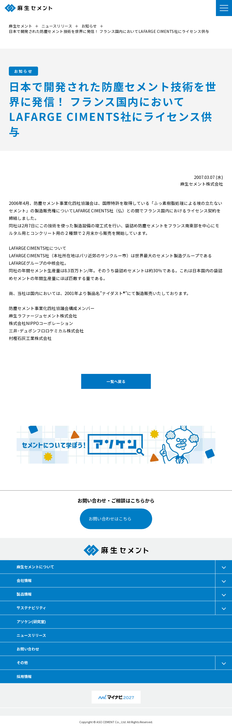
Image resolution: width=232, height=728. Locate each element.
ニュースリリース (31, 635)
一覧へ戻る (116, 381)
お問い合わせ (28, 649)
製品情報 (24, 594)
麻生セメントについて (35, 566)
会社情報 (24, 580)
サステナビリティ (31, 608)
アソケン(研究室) (31, 621)
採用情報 (24, 676)
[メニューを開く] (224, 8)
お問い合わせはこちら (110, 519)
